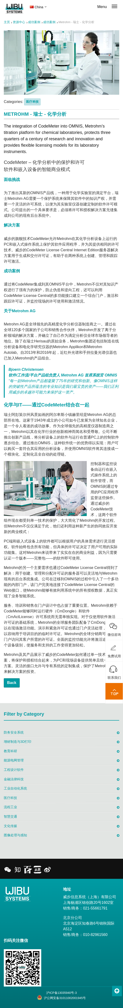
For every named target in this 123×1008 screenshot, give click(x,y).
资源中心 (19, 22)
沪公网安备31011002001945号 (61, 997)
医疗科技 (32, 101)
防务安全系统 (14, 732)
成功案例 (34, 22)
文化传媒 (10, 826)
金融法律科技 (14, 779)
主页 (7, 22)
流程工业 (10, 807)
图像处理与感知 (15, 835)
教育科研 (10, 751)
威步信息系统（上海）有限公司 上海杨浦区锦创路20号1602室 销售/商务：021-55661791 (89, 902)
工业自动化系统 (15, 788)
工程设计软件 (14, 770)
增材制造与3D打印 (17, 741)
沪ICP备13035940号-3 (61, 993)
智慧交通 (10, 816)
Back (11, 683)
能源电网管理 (14, 760)
